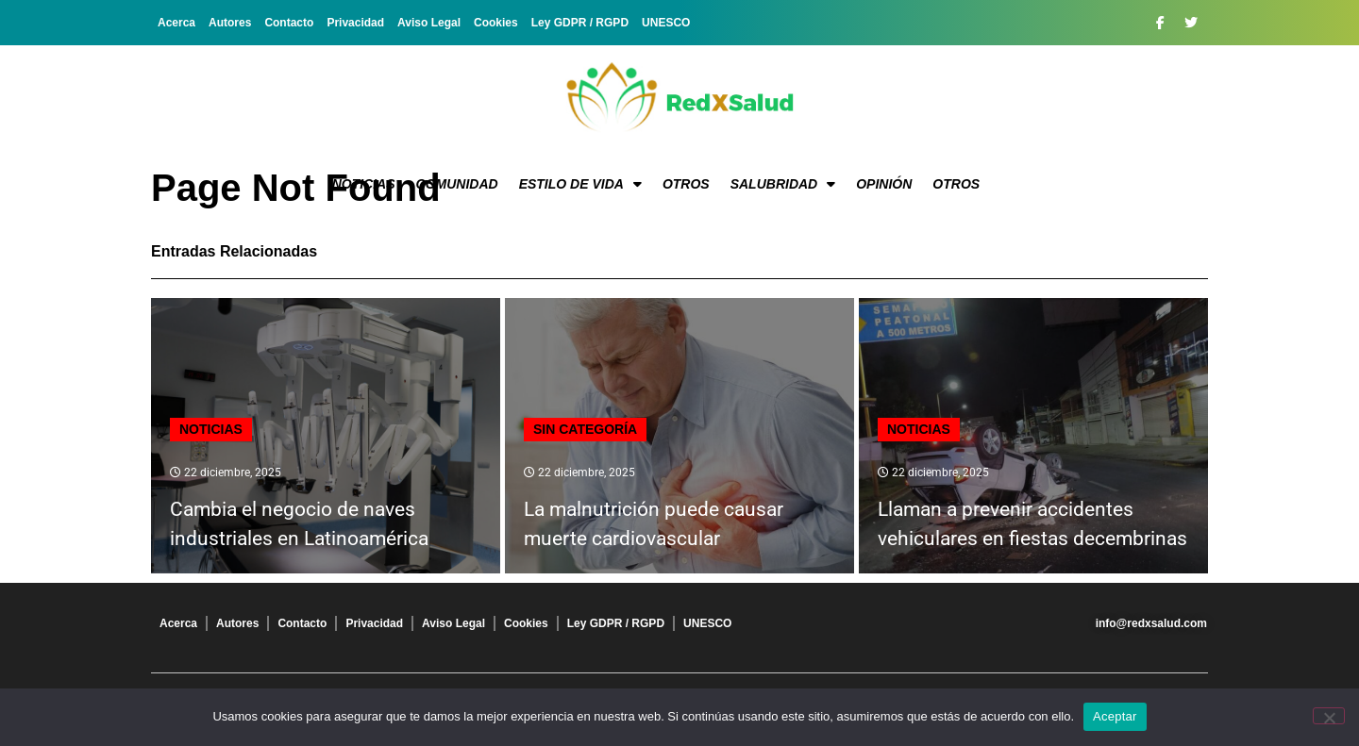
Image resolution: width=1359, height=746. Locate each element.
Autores (230, 22)
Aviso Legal (429, 22)
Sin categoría (585, 429)
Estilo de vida (580, 184)
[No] (1329, 715)
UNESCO (666, 22)
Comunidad (457, 183)
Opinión (884, 183)
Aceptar (1115, 716)
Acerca (176, 22)
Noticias (363, 183)
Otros (686, 183)
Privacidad (355, 22)
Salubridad (783, 184)
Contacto (288, 22)
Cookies (496, 22)
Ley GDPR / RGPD (580, 22)
